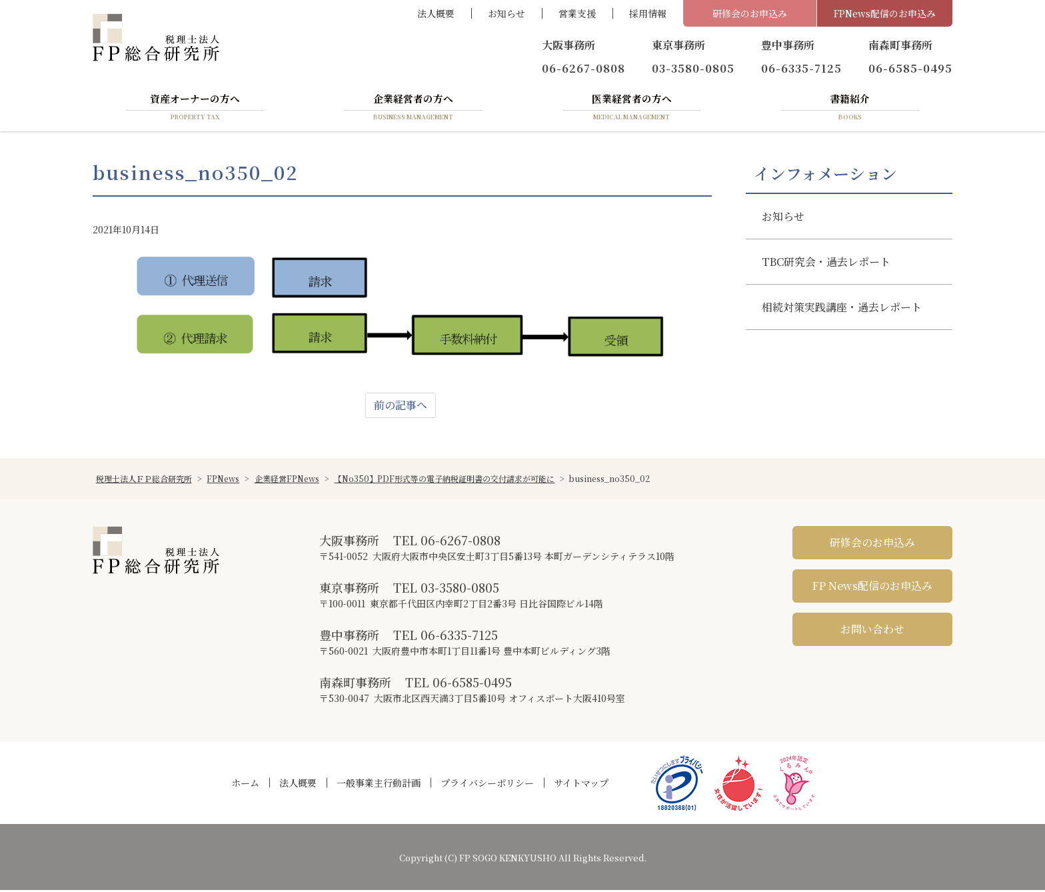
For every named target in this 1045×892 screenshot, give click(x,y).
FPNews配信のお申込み (885, 13)
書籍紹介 (849, 108)
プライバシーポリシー (487, 784)
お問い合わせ (872, 631)
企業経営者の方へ (413, 108)
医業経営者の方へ (631, 108)
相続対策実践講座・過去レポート (842, 309)
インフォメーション (825, 175)
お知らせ (506, 13)
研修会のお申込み (749, 13)
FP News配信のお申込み (872, 587)
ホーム (245, 784)
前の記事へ (400, 407)
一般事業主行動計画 (379, 784)
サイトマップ (581, 784)
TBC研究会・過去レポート (826, 263)
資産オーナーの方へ (195, 108)
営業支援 (577, 13)
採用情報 (647, 13)
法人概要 (436, 13)
